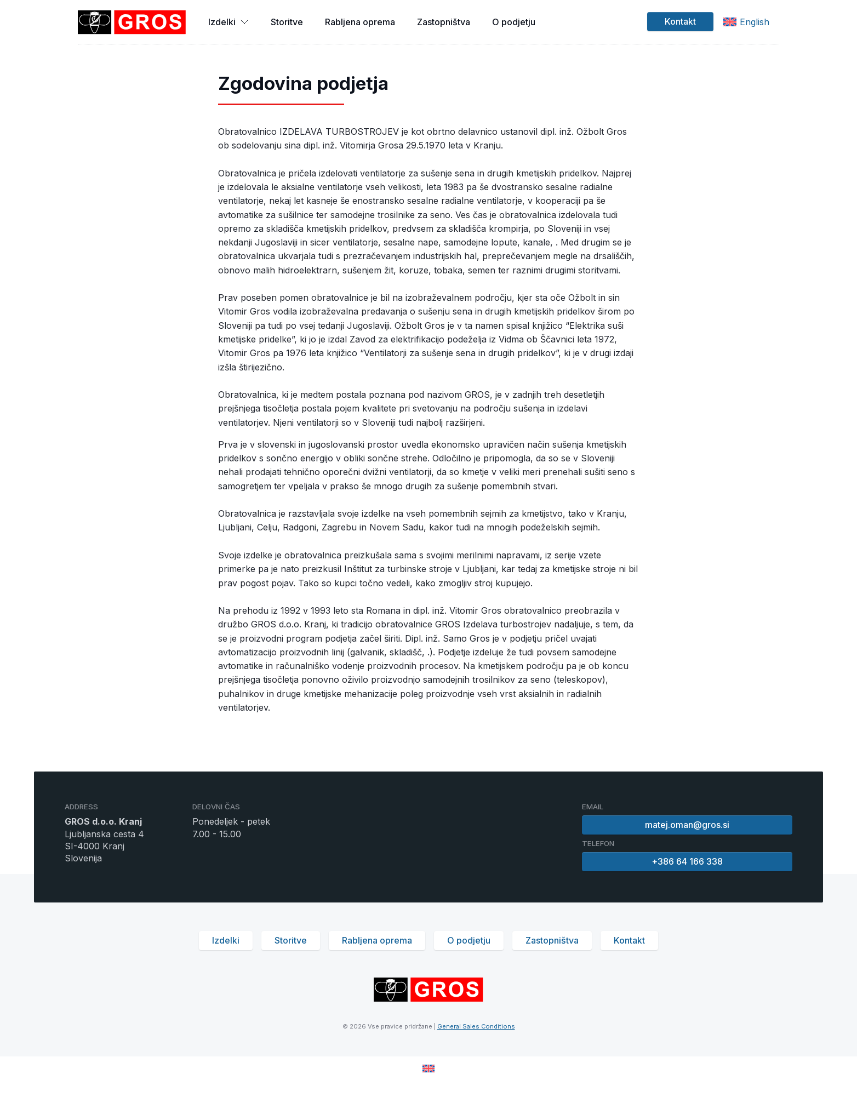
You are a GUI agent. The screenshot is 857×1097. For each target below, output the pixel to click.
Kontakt (680, 21)
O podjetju (513, 21)
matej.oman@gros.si (687, 824)
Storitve (287, 21)
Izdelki (228, 21)
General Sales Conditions (476, 1026)
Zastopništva (443, 21)
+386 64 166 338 (687, 861)
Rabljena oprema (360, 21)
